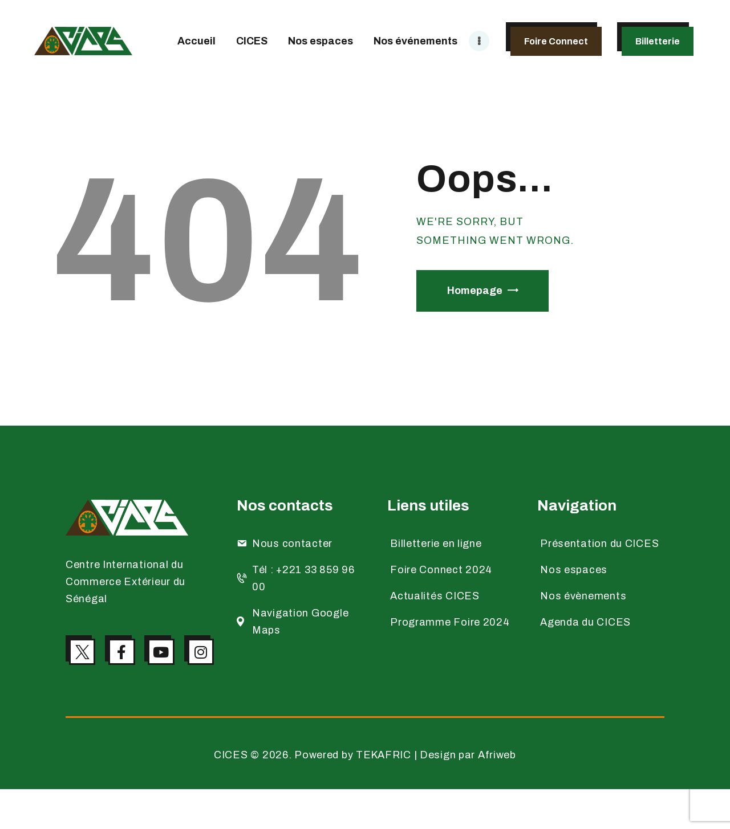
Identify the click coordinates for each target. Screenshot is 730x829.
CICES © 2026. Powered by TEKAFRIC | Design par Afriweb (365, 795)
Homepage (474, 290)
